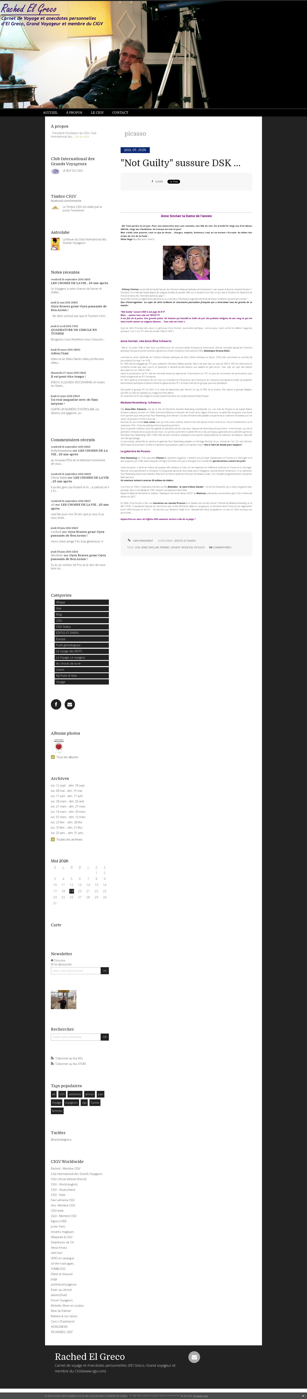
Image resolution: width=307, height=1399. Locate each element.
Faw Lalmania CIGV (63, 1200)
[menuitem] (52, 112)
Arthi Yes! (56, 1253)
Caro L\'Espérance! (63, 1321)
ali (52, 504)
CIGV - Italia (58, 1195)
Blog (59, 614)
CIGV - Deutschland (63, 1190)
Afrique (60, 602)
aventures (75, 1094)
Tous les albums (67, 757)
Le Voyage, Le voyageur (70, 657)
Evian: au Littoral (61, 1290)
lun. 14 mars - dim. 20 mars (68, 812)
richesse (187, 547)
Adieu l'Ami (60, 353)
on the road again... (63, 1263)
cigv (84, 1102)
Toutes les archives (69, 839)
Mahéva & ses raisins (64, 1316)
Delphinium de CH (62, 1242)
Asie (58, 608)
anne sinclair (150, 547)
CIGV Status (63, 627)
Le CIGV (97, 113)
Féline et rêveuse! (62, 1274)
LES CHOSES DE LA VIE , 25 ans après (79, 283)
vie (53, 1094)
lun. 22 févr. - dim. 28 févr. (67, 822)
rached (56, 532)
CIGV (59, 620)
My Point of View (66, 675)
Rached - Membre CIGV (65, 1168)
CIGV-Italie (57, 1210)
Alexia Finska (59, 1247)
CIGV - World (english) (64, 1184)
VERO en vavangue (62, 1258)
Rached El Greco (90, 1357)
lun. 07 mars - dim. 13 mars (68, 817)
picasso (199, 547)
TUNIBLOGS (58, 1269)
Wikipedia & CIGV (61, 1237)
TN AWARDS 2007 (62, 1332)
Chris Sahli (59, 477)
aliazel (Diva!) (59, 1295)
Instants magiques (62, 1232)
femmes (57, 1111)
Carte (56, 925)
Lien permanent (140, 540)
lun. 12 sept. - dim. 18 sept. (68, 785)
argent (176, 547)
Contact (120, 113)
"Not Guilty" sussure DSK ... (181, 163)
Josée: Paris (58, 1226)
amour (89, 1094)
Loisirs (60, 669)
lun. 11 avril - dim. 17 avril (66, 796)
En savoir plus (201, 1395)
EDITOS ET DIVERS (67, 633)
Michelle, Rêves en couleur (67, 1305)
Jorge (54, 1279)
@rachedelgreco (61, 1139)
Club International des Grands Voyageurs (76, 1174)
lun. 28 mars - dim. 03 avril (67, 801)
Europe (60, 639)
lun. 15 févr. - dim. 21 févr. (67, 827)
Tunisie (95, 1102)
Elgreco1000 (58, 1221)
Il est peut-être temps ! (68, 376)
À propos (74, 113)
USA (62, 1094)
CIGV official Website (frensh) (69, 1179)
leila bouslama (61, 450)
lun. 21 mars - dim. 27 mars (68, 806)
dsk (137, 547)
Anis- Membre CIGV (63, 1205)
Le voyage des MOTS (69, 651)
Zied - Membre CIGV (64, 1216)
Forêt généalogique (68, 645)
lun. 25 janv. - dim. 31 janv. (67, 833)
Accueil (50, 113)
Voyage (60, 682)
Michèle (57, 555)
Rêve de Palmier (61, 1311)
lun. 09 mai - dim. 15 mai (66, 791)
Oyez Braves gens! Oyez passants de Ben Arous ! (77, 534)
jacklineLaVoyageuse (64, 1284)
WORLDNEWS (59, 1327)
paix (100, 1094)
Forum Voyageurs (62, 1300)
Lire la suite (82, 136)
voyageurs (71, 1102)
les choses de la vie (68, 663)
